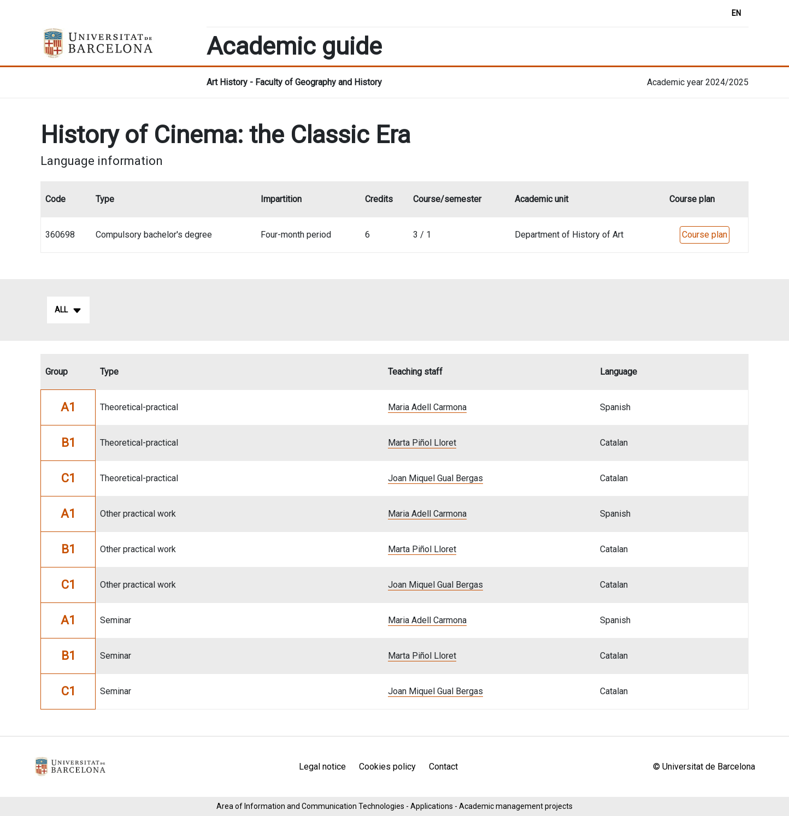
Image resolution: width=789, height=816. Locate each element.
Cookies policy (387, 766)
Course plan (704, 234)
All (68, 310)
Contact (443, 766)
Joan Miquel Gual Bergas (435, 478)
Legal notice (322, 766)
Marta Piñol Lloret (422, 442)
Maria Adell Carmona (427, 407)
